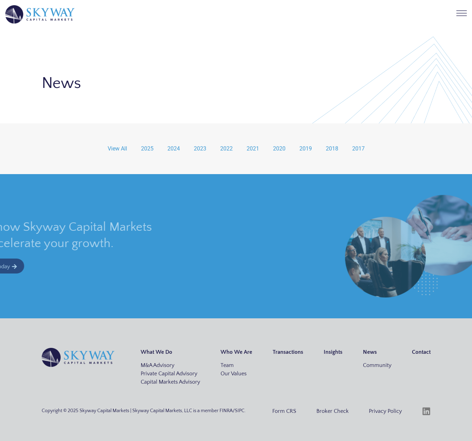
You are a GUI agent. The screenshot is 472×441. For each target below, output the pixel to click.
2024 (173, 148)
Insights (333, 352)
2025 (147, 148)
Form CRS (284, 411)
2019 (305, 148)
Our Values (234, 373)
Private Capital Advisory (169, 373)
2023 (200, 148)
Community (377, 365)
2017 (358, 148)
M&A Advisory (157, 365)
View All (117, 148)
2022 (226, 148)
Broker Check (332, 411)
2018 (332, 148)
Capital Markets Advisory (170, 382)
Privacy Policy (385, 411)
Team (227, 365)
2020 (279, 148)
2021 (253, 148)
